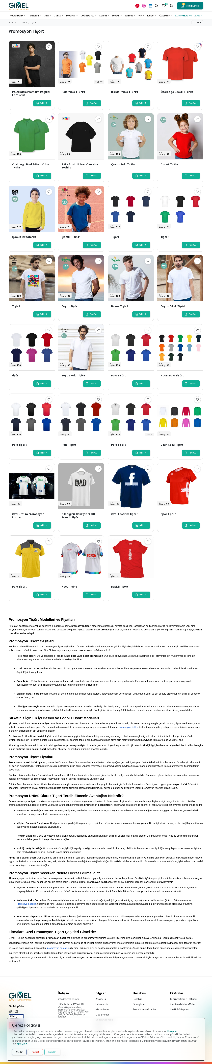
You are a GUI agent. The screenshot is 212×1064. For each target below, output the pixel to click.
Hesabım (137, 998)
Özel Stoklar (102, 1014)
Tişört (33, 22)
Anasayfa (13, 22)
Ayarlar (19, 1052)
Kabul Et (52, 1052)
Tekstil (24, 22)
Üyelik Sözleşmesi (179, 1009)
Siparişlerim (139, 1004)
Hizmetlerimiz (103, 1009)
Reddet (35, 1052)
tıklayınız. (172, 1031)
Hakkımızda (102, 1004)
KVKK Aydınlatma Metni (182, 1004)
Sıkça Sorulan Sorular (144, 1009)
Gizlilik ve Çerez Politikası (183, 998)
